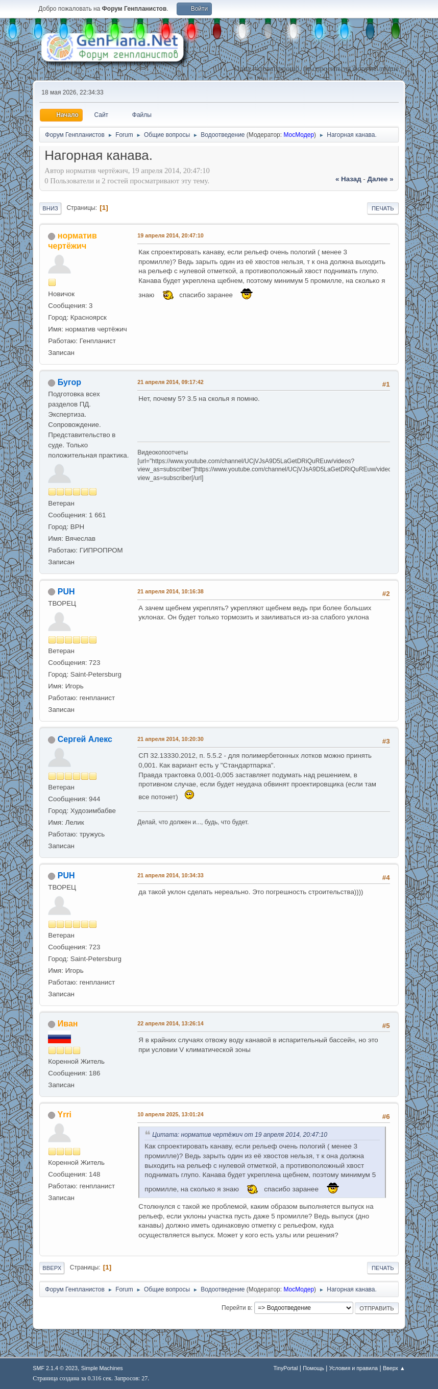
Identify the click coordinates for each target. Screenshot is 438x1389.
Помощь (313, 1368)
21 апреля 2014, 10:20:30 (170, 739)
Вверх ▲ (394, 1368)
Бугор (69, 382)
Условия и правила (353, 1368)
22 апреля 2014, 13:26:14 (170, 1023)
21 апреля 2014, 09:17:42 (170, 382)
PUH (66, 591)
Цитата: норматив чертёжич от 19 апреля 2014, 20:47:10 (239, 1134)
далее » (381, 179)
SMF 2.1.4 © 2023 (55, 1368)
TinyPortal (285, 1368)
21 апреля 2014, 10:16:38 (170, 591)
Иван (68, 1023)
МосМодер (298, 134)
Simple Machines (102, 1368)
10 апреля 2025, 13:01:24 (170, 1114)
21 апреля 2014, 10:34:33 (170, 875)
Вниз (50, 208)
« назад (348, 179)
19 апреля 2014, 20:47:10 (170, 235)
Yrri (65, 1114)
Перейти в (236, 1307)
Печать (383, 208)
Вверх (51, 1268)
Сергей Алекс (85, 739)
